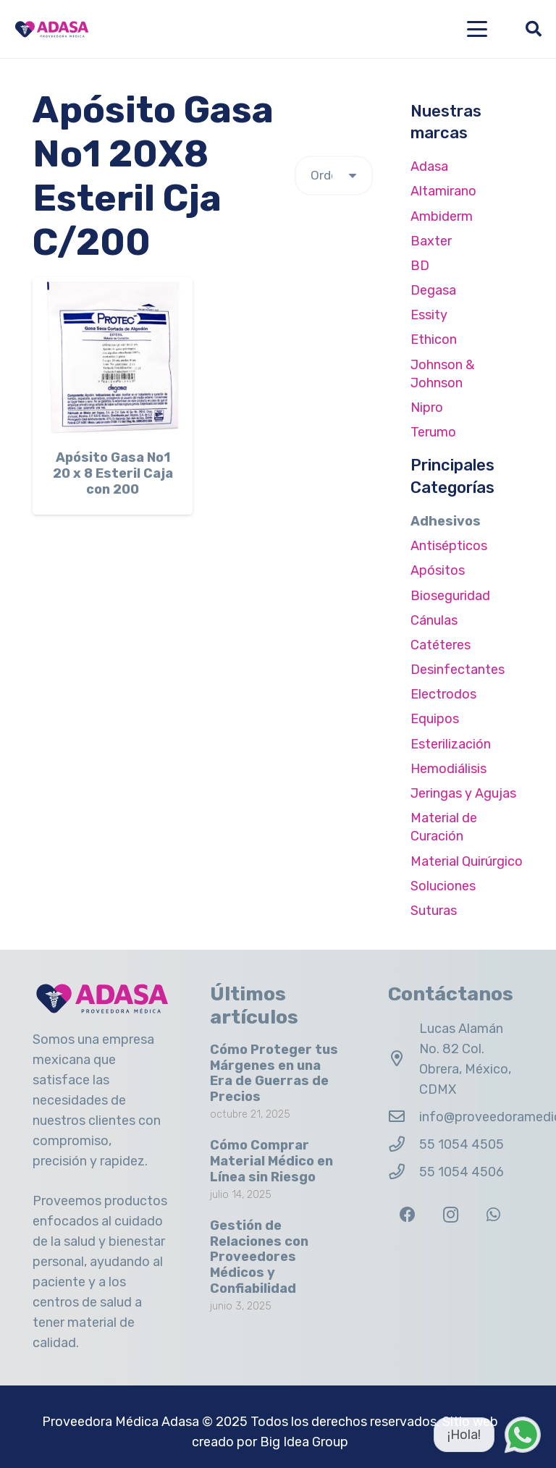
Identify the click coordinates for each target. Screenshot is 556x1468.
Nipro (426, 407)
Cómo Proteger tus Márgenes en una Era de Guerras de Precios (274, 1073)
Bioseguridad (450, 596)
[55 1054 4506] (403, 1172)
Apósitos (437, 570)
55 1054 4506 (461, 1172)
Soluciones (443, 886)
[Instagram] (451, 1215)
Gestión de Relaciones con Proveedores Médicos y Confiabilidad (259, 1257)
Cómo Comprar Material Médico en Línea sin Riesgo (271, 1160)
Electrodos (443, 694)
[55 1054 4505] (403, 1144)
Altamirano (443, 191)
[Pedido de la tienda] (333, 175)
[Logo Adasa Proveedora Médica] (51, 29)
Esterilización (450, 744)
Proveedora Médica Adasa (120, 1422)
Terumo (433, 432)
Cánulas (434, 620)
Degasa (433, 290)
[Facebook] (408, 1215)
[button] (477, 29)
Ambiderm (441, 216)
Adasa (429, 166)
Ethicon (433, 339)
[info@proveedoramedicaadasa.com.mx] (403, 1117)
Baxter (431, 241)
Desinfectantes (457, 670)
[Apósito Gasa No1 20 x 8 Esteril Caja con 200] (113, 357)
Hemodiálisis (448, 769)
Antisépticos (448, 546)
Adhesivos (445, 521)
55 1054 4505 (461, 1144)
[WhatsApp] (493, 1215)
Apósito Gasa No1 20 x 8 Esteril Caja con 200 (113, 473)
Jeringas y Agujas (463, 793)
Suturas (433, 911)
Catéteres (440, 645)
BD (419, 266)
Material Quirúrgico (466, 861)
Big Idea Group (304, 1442)
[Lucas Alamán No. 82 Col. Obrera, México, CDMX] (403, 1059)
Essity (428, 315)
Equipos (434, 719)
